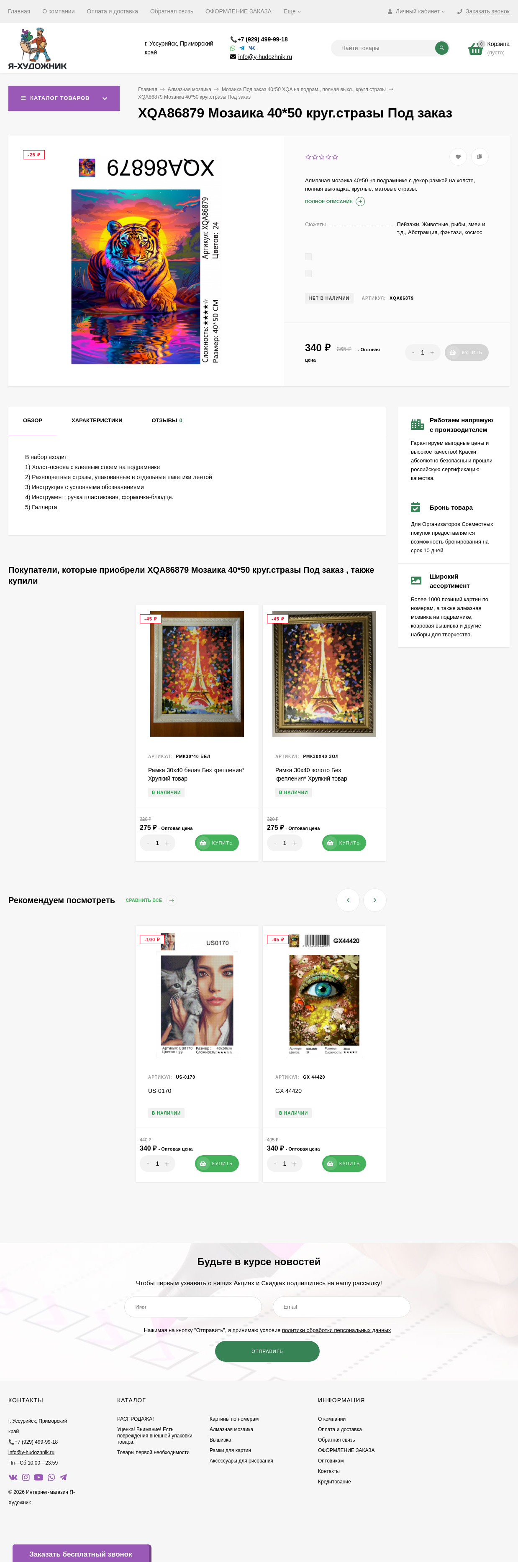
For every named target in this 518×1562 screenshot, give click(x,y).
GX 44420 (288, 1090)
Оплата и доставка (112, 11)
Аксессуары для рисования (241, 1461)
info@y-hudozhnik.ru (265, 57)
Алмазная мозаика (189, 89)
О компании (58, 11)
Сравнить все (152, 900)
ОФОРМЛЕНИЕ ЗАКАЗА (238, 11)
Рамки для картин (230, 1450)
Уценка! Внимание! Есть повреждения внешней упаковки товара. (154, 1436)
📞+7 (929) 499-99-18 (258, 39)
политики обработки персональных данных (336, 1330)
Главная (19, 11)
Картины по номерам (234, 1419)
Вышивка (220, 1440)
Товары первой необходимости (153, 1452)
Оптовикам (331, 1461)
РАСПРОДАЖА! (135, 1419)
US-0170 (159, 1090)
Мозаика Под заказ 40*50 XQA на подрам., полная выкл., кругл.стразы (304, 89)
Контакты (329, 1471)
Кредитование (334, 1482)
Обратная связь (171, 11)
